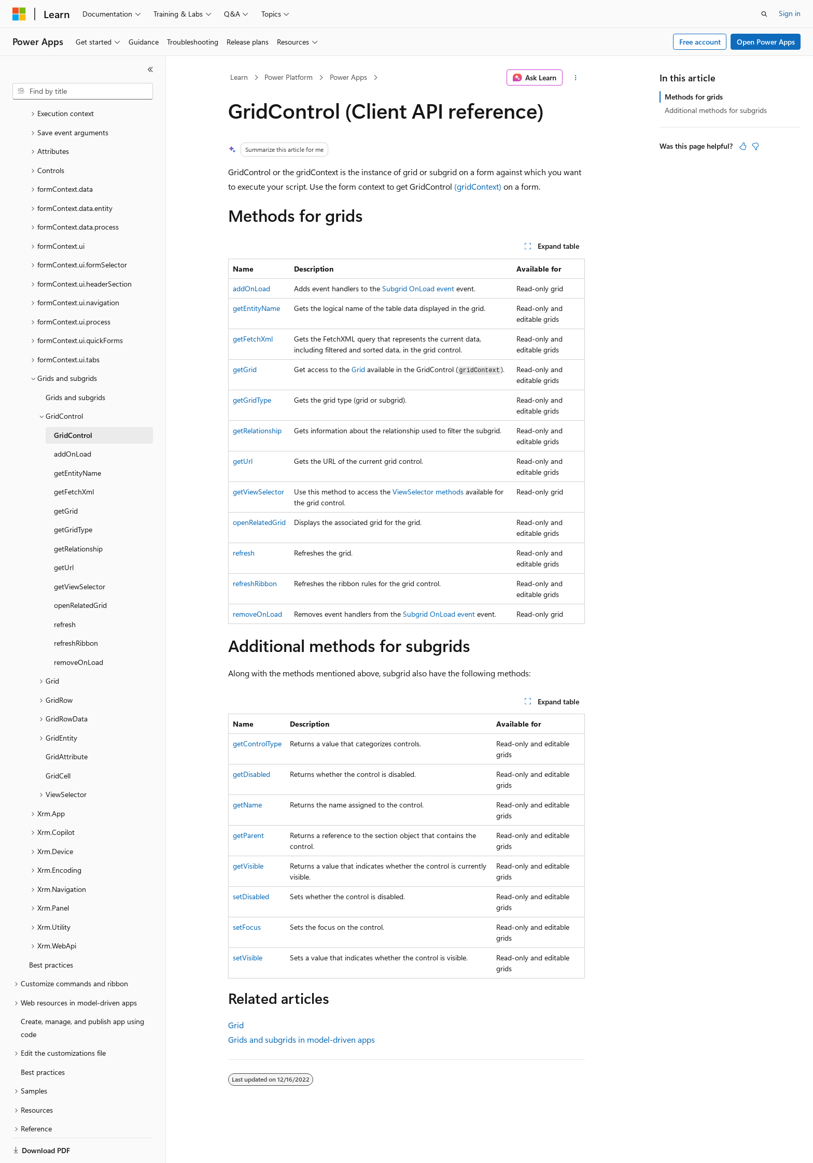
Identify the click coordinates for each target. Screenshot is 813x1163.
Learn (239, 77)
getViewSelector (258, 492)
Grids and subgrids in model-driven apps (301, 1039)
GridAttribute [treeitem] (67, 721)
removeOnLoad (257, 614)
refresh (244, 553)
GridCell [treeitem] (58, 740)
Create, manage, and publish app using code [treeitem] (82, 992)
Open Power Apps (766, 42)
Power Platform (288, 77)
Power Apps (348, 77)
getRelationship (257, 430)
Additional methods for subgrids (716, 110)
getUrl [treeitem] (64, 531)
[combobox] (82, 91)
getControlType (257, 743)
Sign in (790, 13)
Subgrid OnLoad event (418, 288)
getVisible (248, 866)
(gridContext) (477, 186)
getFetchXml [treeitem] (74, 456)
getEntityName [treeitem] (77, 437)
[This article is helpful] (743, 146)
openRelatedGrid (259, 522)
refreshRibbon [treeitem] (76, 607)
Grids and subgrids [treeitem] (75, 361)
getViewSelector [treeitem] (79, 551)
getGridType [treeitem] (73, 494)
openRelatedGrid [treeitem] (80, 569)
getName (247, 805)
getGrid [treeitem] (66, 475)
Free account (700, 42)
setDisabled (251, 896)
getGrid (245, 369)
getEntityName (256, 308)
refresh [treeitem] (65, 588)
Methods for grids (694, 97)
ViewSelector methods (428, 492)
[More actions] (576, 77)
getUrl (243, 461)
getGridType (252, 400)
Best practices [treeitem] (51, 929)
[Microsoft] (19, 14)
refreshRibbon (255, 583)
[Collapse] (150, 69)
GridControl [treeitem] (73, 399)
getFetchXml (253, 339)
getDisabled (251, 774)
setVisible (247, 957)
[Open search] (764, 14)
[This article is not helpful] (755, 146)
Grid (358, 369)
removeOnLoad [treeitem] (78, 626)
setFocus (247, 927)
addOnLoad (251, 288)
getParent (248, 835)
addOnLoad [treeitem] (72, 418)
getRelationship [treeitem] (78, 513)
